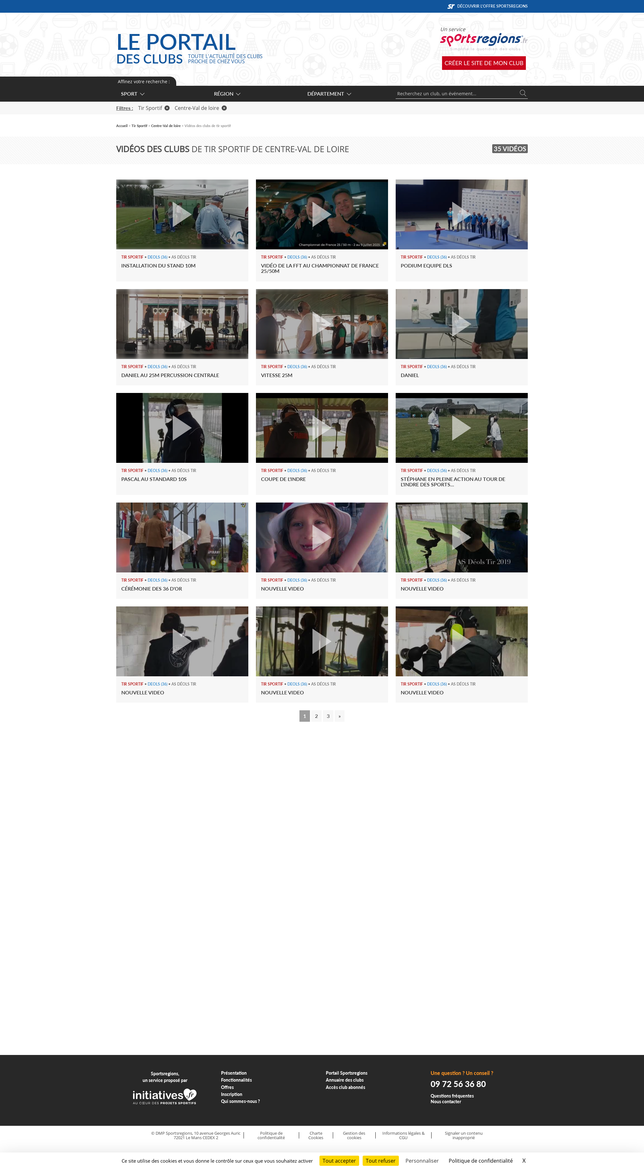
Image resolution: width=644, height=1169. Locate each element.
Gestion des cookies (354, 1135)
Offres (227, 1087)
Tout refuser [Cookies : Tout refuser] (381, 1160)
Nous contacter (446, 1101)
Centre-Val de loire (201, 108)
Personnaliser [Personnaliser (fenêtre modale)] (422, 1160)
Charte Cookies (315, 1135)
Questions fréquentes (452, 1095)
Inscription (231, 1094)
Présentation (234, 1073)
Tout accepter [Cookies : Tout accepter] (339, 1160)
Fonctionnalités (236, 1080)
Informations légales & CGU (403, 1135)
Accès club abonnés (345, 1087)
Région (227, 94)
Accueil (122, 126)
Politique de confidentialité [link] (481, 1160)
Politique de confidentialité (271, 1135)
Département (329, 94)
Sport (132, 94)
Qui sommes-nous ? (240, 1101)
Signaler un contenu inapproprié (464, 1135)
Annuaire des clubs (345, 1080)
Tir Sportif (154, 108)
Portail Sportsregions (346, 1073)
